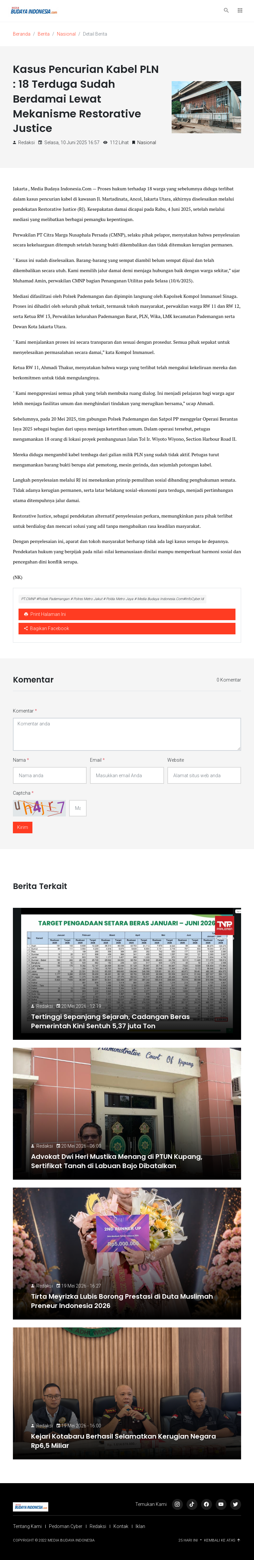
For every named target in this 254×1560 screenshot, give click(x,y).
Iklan (140, 1526)
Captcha (23, 793)
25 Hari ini (189, 1540)
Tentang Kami (27, 1526)
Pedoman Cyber (65, 1526)
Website (175, 760)
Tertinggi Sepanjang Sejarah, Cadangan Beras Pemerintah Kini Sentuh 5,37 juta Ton (110, 1021)
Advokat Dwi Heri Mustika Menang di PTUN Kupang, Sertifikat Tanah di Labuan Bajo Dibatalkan (116, 1161)
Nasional (66, 34)
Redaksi (44, 1006)
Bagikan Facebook (46, 628)
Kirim (22, 827)
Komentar (25, 711)
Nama (21, 760)
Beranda (21, 34)
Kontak (120, 1526)
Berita (44, 34)
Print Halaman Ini (45, 614)
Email (97, 760)
